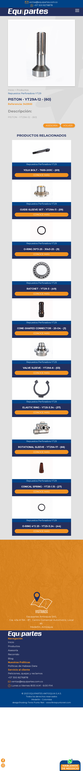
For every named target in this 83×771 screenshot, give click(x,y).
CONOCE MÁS (41, 181)
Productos (23, 90)
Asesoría (13, 714)
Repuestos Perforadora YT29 (24, 93)
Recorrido (13, 718)
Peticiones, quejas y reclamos (25, 737)
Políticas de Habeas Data (22, 729)
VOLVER (67, 125)
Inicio (11, 90)
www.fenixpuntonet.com (58, 766)
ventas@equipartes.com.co (43, 2)
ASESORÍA (52, 125)
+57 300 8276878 (43, 5)
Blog (10, 722)
